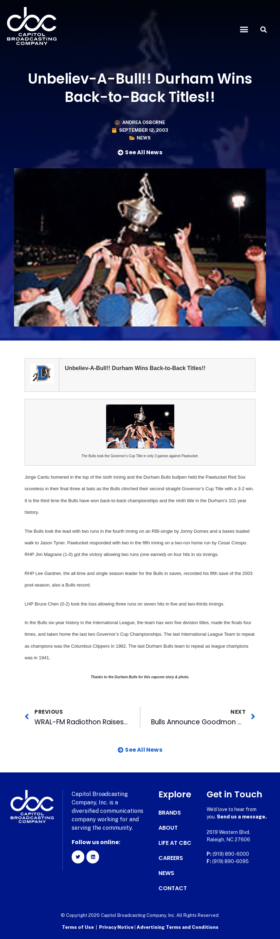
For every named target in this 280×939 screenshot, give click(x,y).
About (168, 827)
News (144, 138)
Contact (172, 888)
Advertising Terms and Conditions (178, 927)
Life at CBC (174, 843)
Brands (169, 812)
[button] (244, 29)
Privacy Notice (117, 927)
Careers (170, 858)
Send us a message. (242, 817)
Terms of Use (78, 927)
